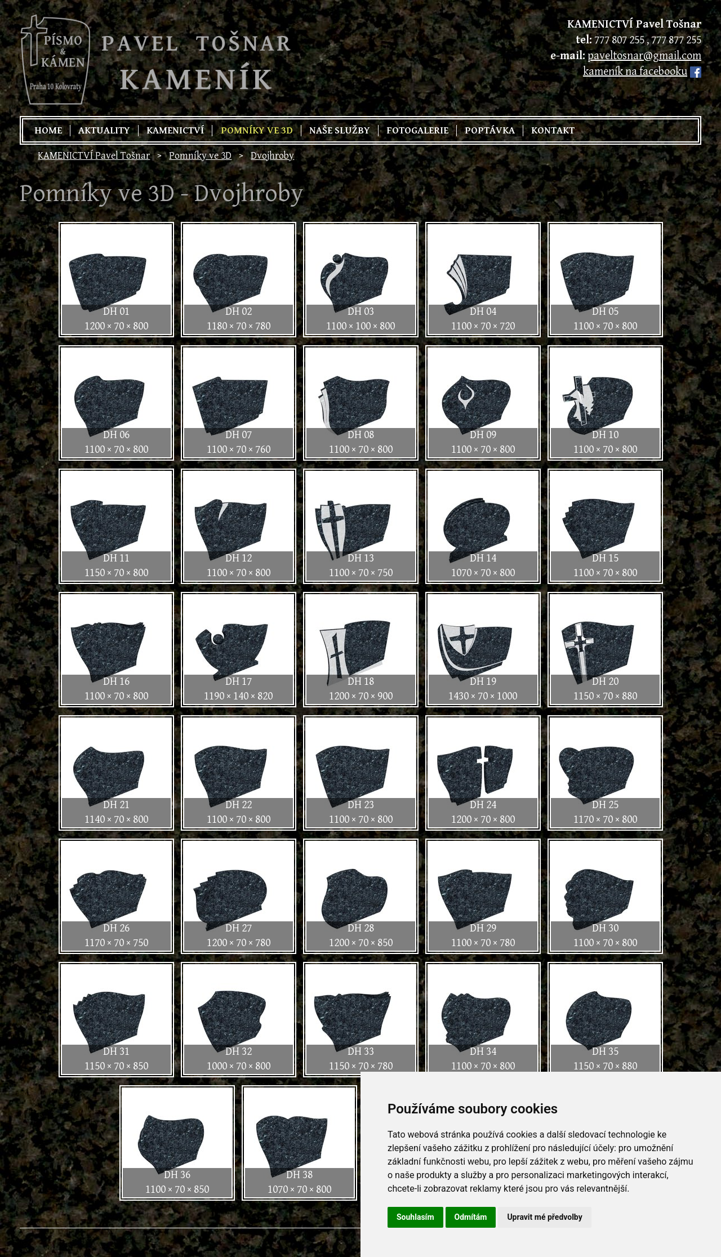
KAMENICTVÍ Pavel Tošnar (94, 156)
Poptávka (490, 130)
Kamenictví (175, 130)
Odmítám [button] (471, 1217)
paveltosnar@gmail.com (644, 56)
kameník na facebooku (635, 71)
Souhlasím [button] (415, 1217)
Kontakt (553, 130)
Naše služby (339, 130)
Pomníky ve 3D (257, 130)
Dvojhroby (272, 156)
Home (48, 130)
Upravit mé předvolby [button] (544, 1217)
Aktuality (104, 130)
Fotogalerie (417, 130)
